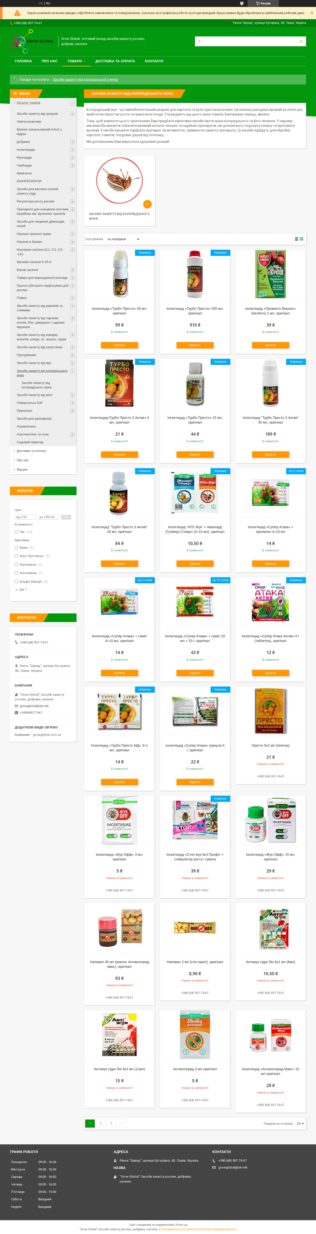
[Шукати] (301, 41)
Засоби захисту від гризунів (37, 113)
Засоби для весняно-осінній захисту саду (37, 191)
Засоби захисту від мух (34, 363)
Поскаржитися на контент (178, 1229)
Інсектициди (26, 149)
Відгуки (22, 469)
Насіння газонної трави (34, 234)
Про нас (50, 61)
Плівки (22, 298)
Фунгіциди (24, 157)
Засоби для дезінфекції (34, 418)
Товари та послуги (34, 80)
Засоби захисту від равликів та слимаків (40, 308)
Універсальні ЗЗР (30, 403)
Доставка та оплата (115, 61)
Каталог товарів (28, 102)
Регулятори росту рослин (35, 201)
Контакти (154, 61)
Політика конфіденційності (218, 1229)
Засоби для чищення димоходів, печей (41, 224)
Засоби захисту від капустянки (39, 347)
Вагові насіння (27, 270)
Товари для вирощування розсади (42, 278)
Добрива (23, 142)
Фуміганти (24, 173)
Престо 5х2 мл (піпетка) (271, 745)
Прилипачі (24, 410)
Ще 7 (23, 589)
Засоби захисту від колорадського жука (42, 373)
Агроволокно (26, 426)
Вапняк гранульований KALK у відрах (39, 132)
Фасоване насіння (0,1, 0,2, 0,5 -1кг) (39, 252)
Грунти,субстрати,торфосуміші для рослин (43, 288)
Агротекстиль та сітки (33, 434)
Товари (74, 61)
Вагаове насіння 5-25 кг (34, 262)
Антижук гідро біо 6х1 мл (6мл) (270, 962)
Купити (119, 345)
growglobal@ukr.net (34, 706)
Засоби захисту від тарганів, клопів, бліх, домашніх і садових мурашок (40, 322)
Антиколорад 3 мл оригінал (195, 1069)
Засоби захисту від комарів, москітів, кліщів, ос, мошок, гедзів (41, 337)
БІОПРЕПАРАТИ (29, 181)
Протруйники (26, 355)
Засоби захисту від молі (34, 395)
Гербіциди (24, 165)
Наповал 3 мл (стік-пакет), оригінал (195, 962)
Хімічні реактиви (29, 121)
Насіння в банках (29, 242)
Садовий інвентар (30, 442)
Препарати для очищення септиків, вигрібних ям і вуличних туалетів (43, 211)
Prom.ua (181, 1225)
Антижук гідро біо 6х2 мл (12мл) (119, 1069)
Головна (23, 61)
